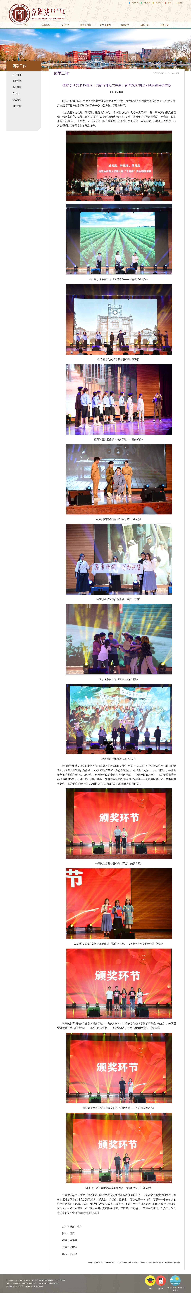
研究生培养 (105, 25)
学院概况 (46, 25)
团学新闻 (17, 106)
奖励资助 (17, 81)
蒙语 (169, 3)
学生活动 (17, 99)
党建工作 (66, 25)
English (179, 3)
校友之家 (165, 25)
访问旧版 (147, 3)
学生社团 (17, 87)
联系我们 (159, 3)
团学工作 (145, 25)
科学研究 (125, 25)
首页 (26, 25)
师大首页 (135, 3)
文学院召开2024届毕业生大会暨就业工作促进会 (163, 1263)
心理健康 (17, 75)
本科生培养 (85, 25)
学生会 (16, 93)
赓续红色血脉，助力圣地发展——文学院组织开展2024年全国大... (117, 1263)
